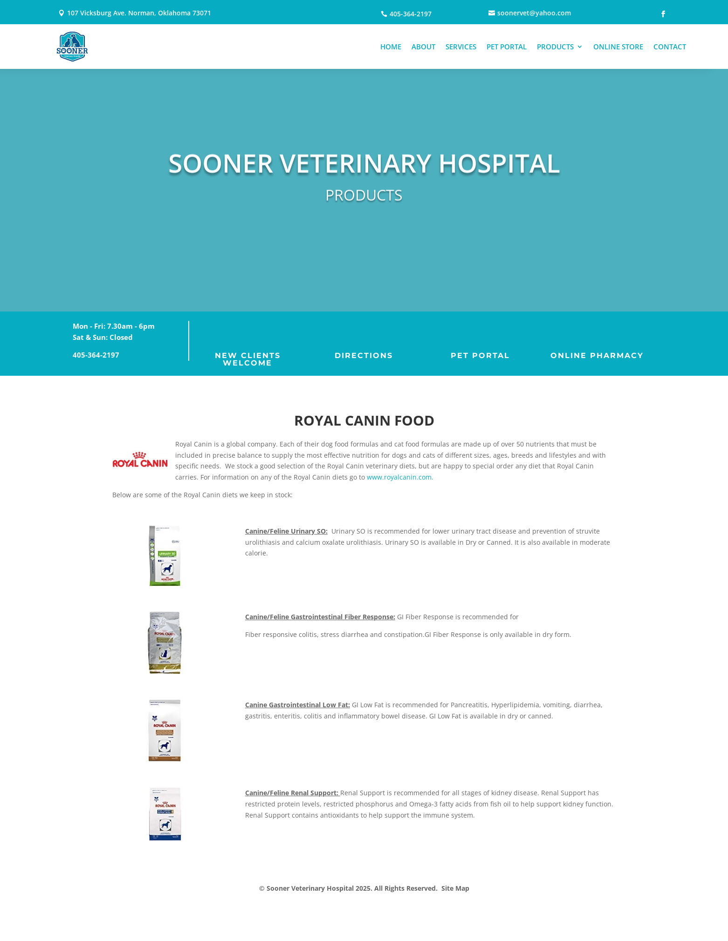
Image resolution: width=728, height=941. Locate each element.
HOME (390, 46)
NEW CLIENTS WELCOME (248, 359)
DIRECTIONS (364, 355)
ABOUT (423, 46)
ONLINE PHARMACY (597, 355)
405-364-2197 (96, 354)
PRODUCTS (555, 46)
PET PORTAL (507, 46)
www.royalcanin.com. (400, 477)
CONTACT (669, 46)
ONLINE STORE (618, 46)
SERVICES (461, 46)
